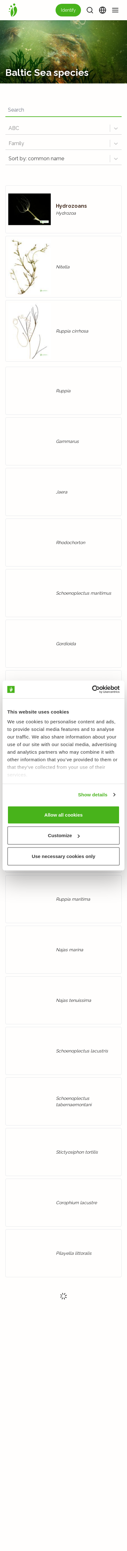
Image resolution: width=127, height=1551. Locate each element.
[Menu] (115, 10)
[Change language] (102, 10)
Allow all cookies (63, 814)
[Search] (90, 10)
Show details (93, 794)
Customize (64, 835)
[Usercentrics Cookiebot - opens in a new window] (92, 689)
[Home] (13, 10)
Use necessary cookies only (63, 856)
